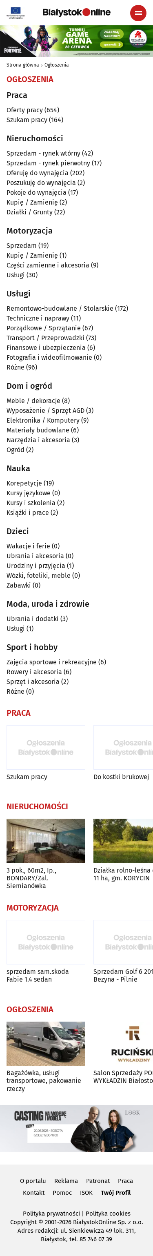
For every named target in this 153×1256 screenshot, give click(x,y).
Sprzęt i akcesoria (33, 682)
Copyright (23, 1222)
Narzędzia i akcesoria (38, 440)
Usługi (16, 275)
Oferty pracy (25, 110)
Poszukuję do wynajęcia (41, 183)
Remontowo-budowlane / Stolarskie (60, 308)
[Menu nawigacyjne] (138, 13)
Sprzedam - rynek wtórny (43, 153)
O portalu (33, 1181)
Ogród (15, 450)
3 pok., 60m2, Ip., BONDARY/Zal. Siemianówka (31, 878)
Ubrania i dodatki (33, 619)
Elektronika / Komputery (43, 420)
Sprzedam (22, 245)
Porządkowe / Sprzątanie (44, 328)
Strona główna (23, 65)
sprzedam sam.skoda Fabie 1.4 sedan (38, 975)
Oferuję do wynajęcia (38, 173)
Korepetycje (24, 483)
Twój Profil (116, 1192)
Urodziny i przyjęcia (36, 566)
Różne (15, 367)
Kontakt (33, 1192)
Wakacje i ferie (28, 546)
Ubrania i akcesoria (35, 556)
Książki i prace (28, 513)
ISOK (86, 1192)
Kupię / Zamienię (32, 202)
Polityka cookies (108, 1213)
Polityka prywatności (51, 1213)
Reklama (66, 1181)
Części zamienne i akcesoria (48, 265)
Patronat (98, 1181)
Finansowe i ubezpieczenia (46, 348)
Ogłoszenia (56, 65)
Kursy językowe (29, 493)
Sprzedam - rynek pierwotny (48, 163)
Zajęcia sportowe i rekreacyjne (52, 662)
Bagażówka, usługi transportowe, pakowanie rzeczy (44, 1080)
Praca (125, 1181)
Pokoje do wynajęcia (37, 192)
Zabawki (19, 585)
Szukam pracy (27, 120)
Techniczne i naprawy (38, 318)
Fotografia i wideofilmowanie (49, 357)
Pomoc (62, 1192)
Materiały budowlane (38, 430)
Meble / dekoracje (33, 401)
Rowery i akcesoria (34, 672)
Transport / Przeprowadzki (45, 338)
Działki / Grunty (30, 212)
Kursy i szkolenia (31, 503)
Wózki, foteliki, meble (39, 575)
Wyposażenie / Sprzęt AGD (45, 410)
